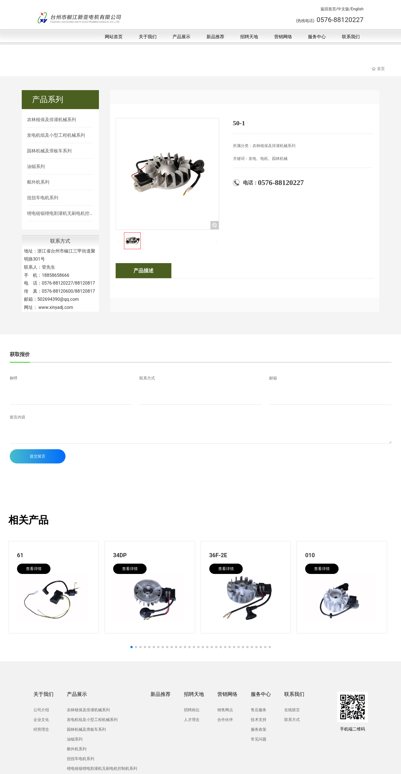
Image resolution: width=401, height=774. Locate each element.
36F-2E (218, 555)
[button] (131, 647)
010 (310, 555)
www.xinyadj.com (55, 307)
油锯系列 (36, 166)
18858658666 (55, 275)
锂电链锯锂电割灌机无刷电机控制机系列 (58, 214)
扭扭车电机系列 (42, 197)
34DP (120, 555)
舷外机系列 (38, 182)
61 (20, 555)
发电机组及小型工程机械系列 (56, 135)
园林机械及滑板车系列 (49, 150)
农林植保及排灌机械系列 (51, 119)
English (357, 9)
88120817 (85, 283)
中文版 (343, 9)
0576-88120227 (57, 283)
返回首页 (328, 9)
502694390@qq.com (58, 299)
